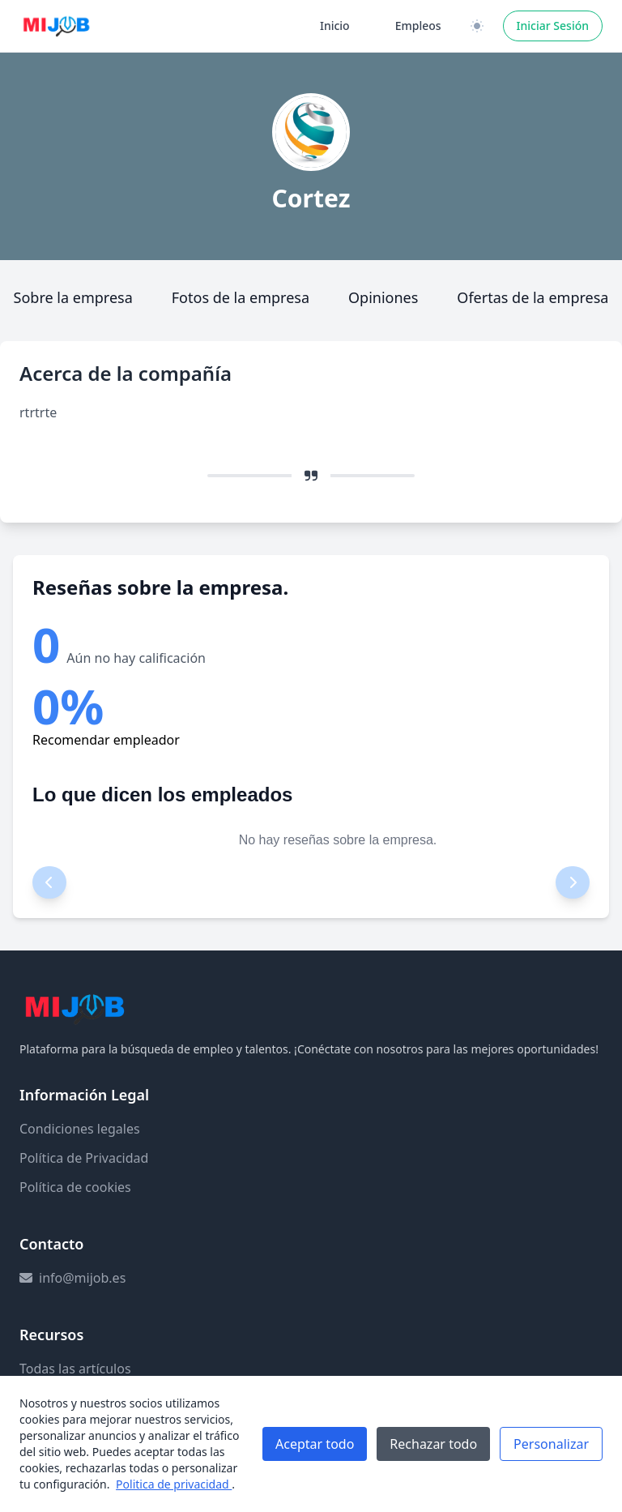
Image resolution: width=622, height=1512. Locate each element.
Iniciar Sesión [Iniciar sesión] (553, 25)
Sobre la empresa (73, 297)
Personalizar (551, 1444)
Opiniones (383, 297)
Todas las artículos (75, 1368)
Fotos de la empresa (240, 297)
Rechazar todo (433, 1444)
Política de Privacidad (83, 1158)
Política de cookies (75, 1187)
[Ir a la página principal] (56, 26)
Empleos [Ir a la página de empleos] (418, 25)
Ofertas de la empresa (532, 297)
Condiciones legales (79, 1129)
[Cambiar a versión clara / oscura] (477, 26)
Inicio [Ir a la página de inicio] (335, 25)
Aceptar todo (314, 1444)
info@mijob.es (82, 1278)
